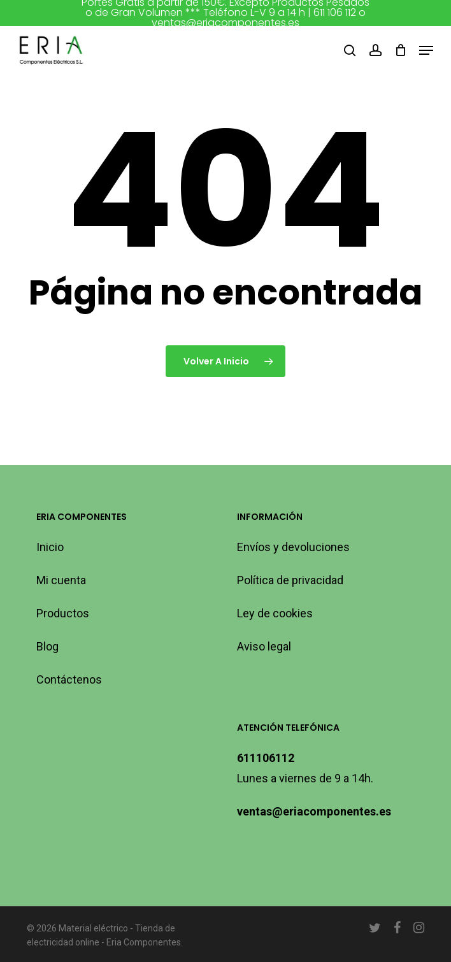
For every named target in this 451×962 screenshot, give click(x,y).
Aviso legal (264, 646)
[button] (426, 50)
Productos (62, 613)
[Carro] (400, 50)
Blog (47, 646)
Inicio (50, 547)
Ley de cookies (275, 613)
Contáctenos (69, 679)
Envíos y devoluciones (293, 547)
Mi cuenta (61, 580)
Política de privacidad (290, 580)
